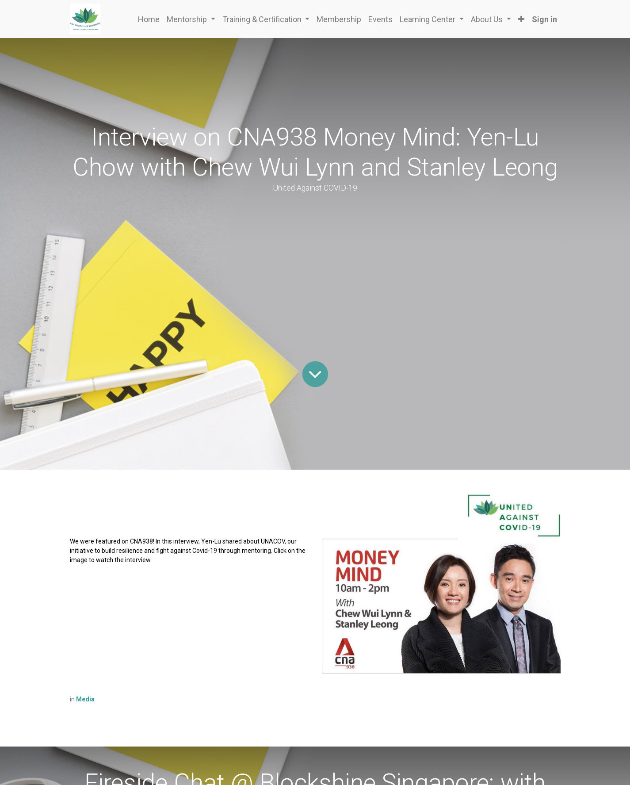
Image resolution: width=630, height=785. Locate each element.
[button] (521, 19)
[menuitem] (148, 19)
